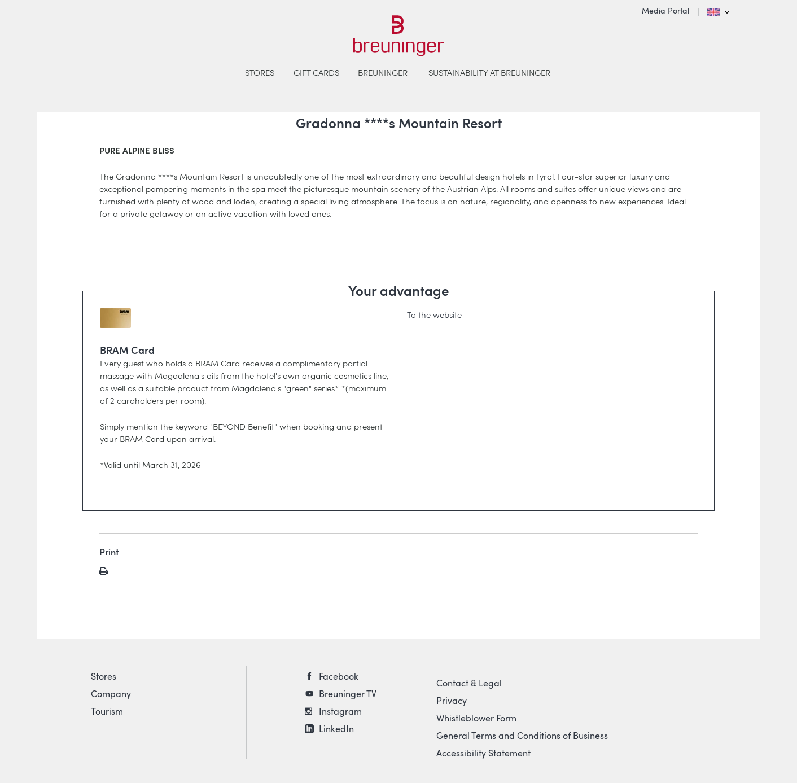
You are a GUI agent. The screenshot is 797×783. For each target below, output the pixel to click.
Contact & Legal (469, 683)
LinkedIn (336, 729)
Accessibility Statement (483, 753)
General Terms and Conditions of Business (522, 735)
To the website (434, 314)
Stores (103, 676)
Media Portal (665, 10)
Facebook (338, 676)
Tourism (107, 711)
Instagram (340, 711)
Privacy (451, 700)
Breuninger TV (347, 694)
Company (111, 694)
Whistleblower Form (476, 718)
